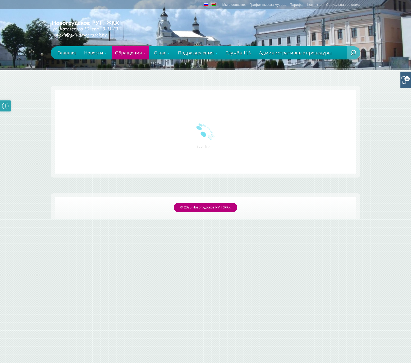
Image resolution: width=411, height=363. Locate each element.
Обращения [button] (130, 53)
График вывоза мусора (268, 5)
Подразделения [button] (197, 53)
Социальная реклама (343, 5)
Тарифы (296, 5)
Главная (66, 53)
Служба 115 (238, 53)
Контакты (314, 5)
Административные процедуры (295, 53)
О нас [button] (162, 53)
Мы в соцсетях (233, 5)
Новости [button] (95, 53)
